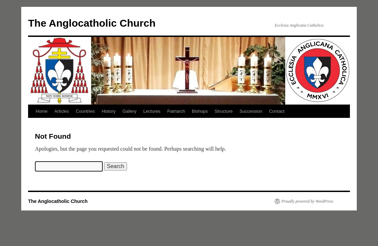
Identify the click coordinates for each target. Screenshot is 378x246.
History (108, 111)
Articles (61, 111)
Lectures (152, 111)
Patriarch (176, 111)
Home (42, 111)
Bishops (200, 111)
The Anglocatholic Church (91, 23)
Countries (85, 111)
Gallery (129, 111)
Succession (251, 111)
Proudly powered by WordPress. (307, 201)
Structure (224, 111)
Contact (277, 111)
